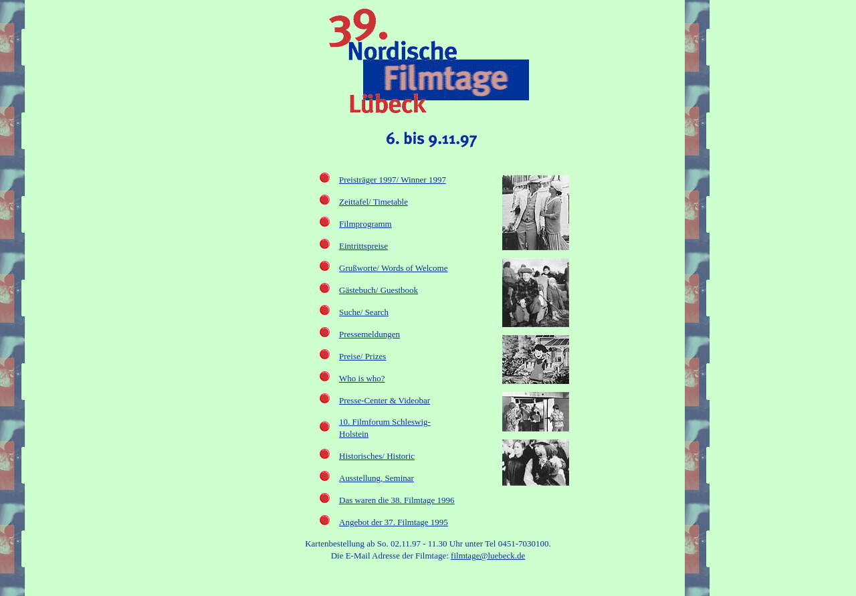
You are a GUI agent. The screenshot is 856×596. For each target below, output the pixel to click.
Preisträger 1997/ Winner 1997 (392, 180)
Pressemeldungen (369, 334)
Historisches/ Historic (377, 456)
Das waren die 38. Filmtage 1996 (397, 500)
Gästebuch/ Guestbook (378, 290)
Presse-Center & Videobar (384, 400)
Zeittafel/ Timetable (373, 202)
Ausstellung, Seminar (376, 478)
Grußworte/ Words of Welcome (393, 268)
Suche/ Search (364, 312)
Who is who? (362, 378)
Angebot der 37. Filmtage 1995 (393, 522)
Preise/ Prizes (362, 356)
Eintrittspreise (363, 246)
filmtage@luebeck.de (488, 556)
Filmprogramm (365, 224)
